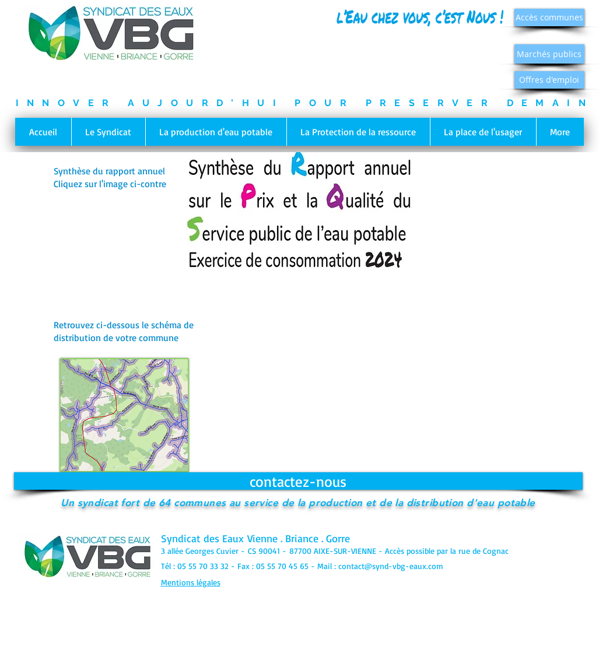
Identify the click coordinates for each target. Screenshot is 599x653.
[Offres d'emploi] (549, 80)
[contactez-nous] (298, 481)
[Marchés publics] (549, 54)
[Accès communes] (549, 17)
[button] (108, 132)
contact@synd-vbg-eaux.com (390, 566)
